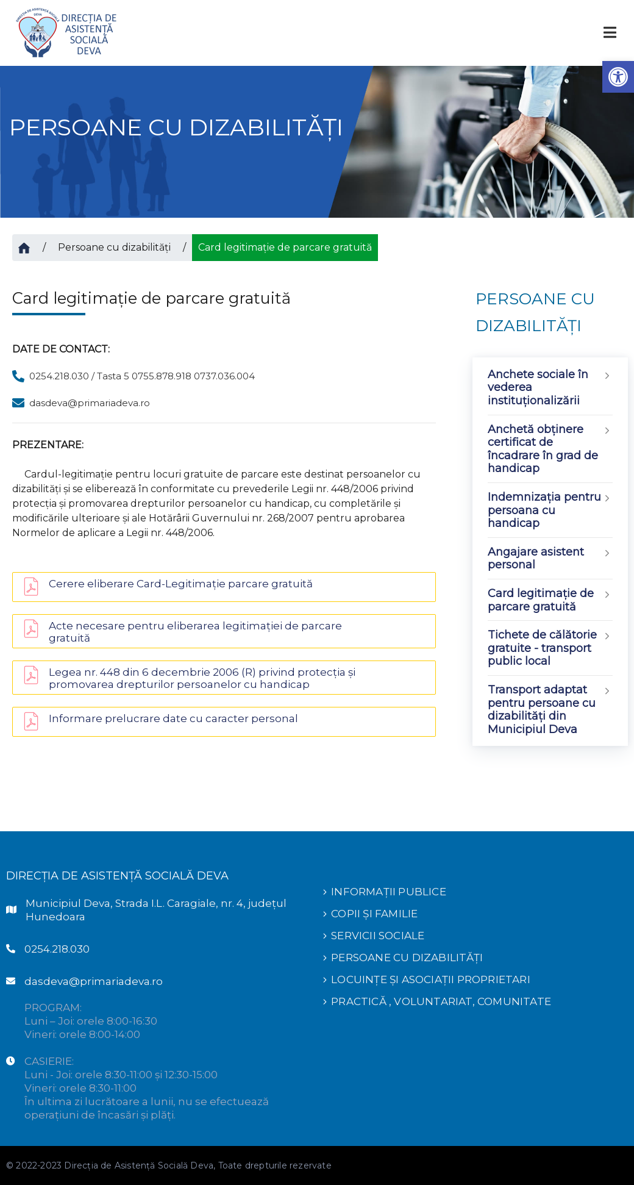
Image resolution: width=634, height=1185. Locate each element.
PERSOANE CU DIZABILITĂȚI (407, 957)
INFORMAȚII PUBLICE (388, 892)
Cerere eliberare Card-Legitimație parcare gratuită (181, 584)
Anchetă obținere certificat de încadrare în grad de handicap (550, 449)
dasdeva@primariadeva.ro (89, 403)
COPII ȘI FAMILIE (374, 914)
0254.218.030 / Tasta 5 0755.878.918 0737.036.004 (142, 376)
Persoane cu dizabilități (114, 247)
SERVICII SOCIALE (377, 935)
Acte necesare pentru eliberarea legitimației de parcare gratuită (195, 632)
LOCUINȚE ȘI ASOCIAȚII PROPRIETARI (430, 979)
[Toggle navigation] (610, 32)
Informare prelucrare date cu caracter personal (173, 718)
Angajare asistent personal (550, 558)
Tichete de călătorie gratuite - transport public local (550, 648)
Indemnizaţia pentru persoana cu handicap (550, 510)
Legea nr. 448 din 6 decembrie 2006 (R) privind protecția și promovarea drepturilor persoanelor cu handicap (202, 678)
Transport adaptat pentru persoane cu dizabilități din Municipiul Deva (550, 709)
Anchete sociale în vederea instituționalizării (550, 388)
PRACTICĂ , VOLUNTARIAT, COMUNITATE (441, 1001)
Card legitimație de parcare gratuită (550, 600)
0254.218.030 (57, 949)
